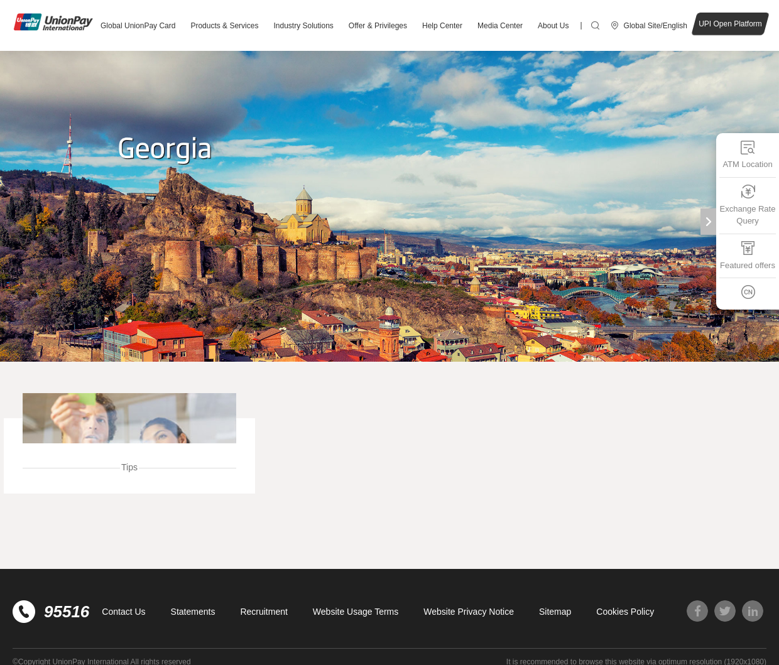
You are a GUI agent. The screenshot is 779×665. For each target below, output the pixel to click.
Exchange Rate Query (748, 204)
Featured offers (747, 254)
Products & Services (224, 25)
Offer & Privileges (378, 25)
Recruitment (263, 612)
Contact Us (123, 612)
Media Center (500, 25)
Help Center (442, 25)
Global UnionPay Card (138, 25)
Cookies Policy (625, 612)
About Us (553, 25)
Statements (193, 612)
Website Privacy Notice (468, 612)
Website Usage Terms (355, 612)
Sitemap (555, 612)
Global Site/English (655, 25)
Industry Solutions (303, 25)
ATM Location (747, 154)
